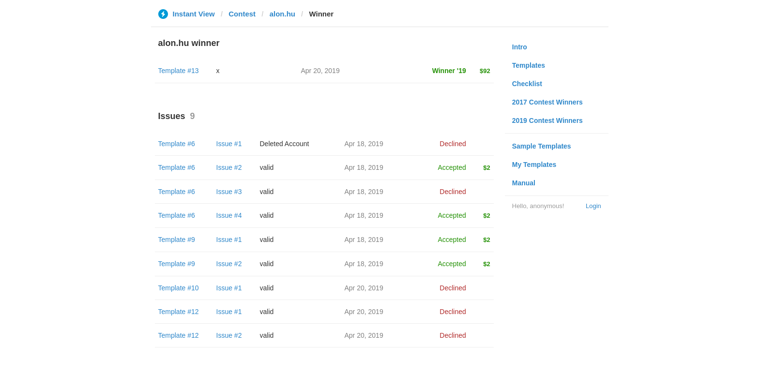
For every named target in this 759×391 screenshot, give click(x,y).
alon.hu (282, 14)
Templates (528, 65)
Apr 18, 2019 (364, 144)
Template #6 (176, 144)
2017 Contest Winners (547, 102)
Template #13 (178, 71)
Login (593, 206)
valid (267, 167)
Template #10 (178, 288)
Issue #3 (229, 192)
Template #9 (176, 239)
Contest (242, 14)
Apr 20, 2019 (364, 288)
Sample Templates (541, 146)
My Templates (534, 164)
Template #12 (178, 312)
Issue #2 (229, 167)
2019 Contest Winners (547, 120)
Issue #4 (229, 215)
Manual (523, 183)
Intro (519, 47)
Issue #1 (229, 144)
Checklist (527, 84)
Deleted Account (284, 144)
